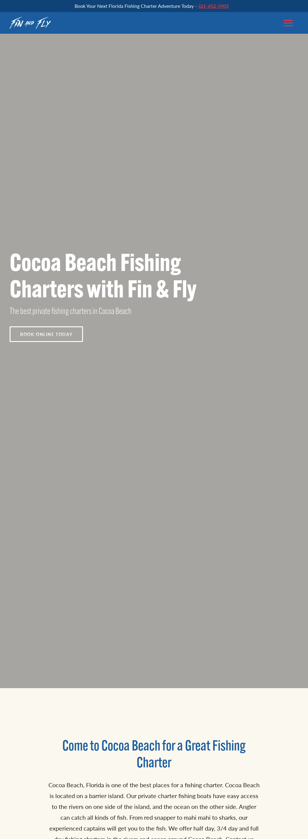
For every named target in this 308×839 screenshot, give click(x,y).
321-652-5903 (213, 5)
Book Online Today (46, 334)
